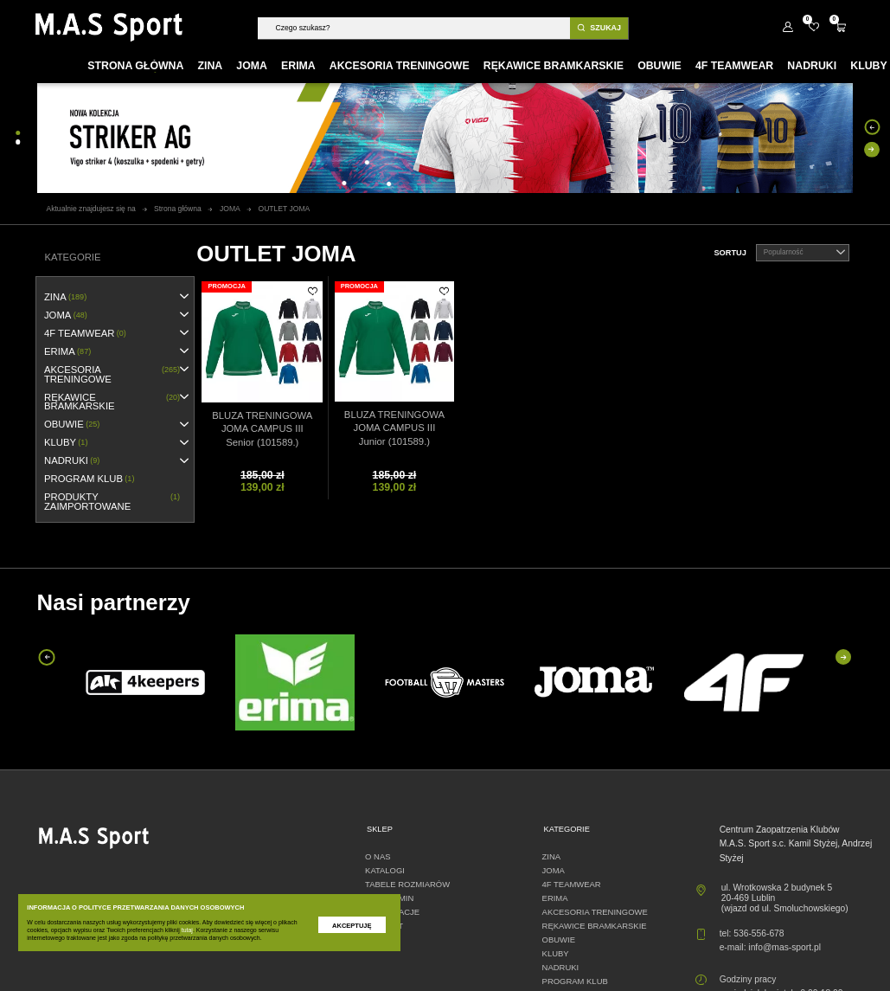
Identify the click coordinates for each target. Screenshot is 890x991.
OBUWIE (71, 424)
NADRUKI (71, 461)
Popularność (804, 253)
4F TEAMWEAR (85, 333)
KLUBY (65, 442)
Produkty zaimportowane (112, 501)
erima (67, 352)
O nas (377, 856)
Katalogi (385, 870)
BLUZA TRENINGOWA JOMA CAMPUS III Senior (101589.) (262, 428)
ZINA (65, 297)
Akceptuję (351, 926)
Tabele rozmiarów (407, 884)
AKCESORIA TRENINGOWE (112, 374)
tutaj (187, 930)
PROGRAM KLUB (89, 479)
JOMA (65, 315)
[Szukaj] (413, 28)
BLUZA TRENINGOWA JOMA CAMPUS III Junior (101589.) (394, 428)
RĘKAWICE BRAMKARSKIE (112, 402)
